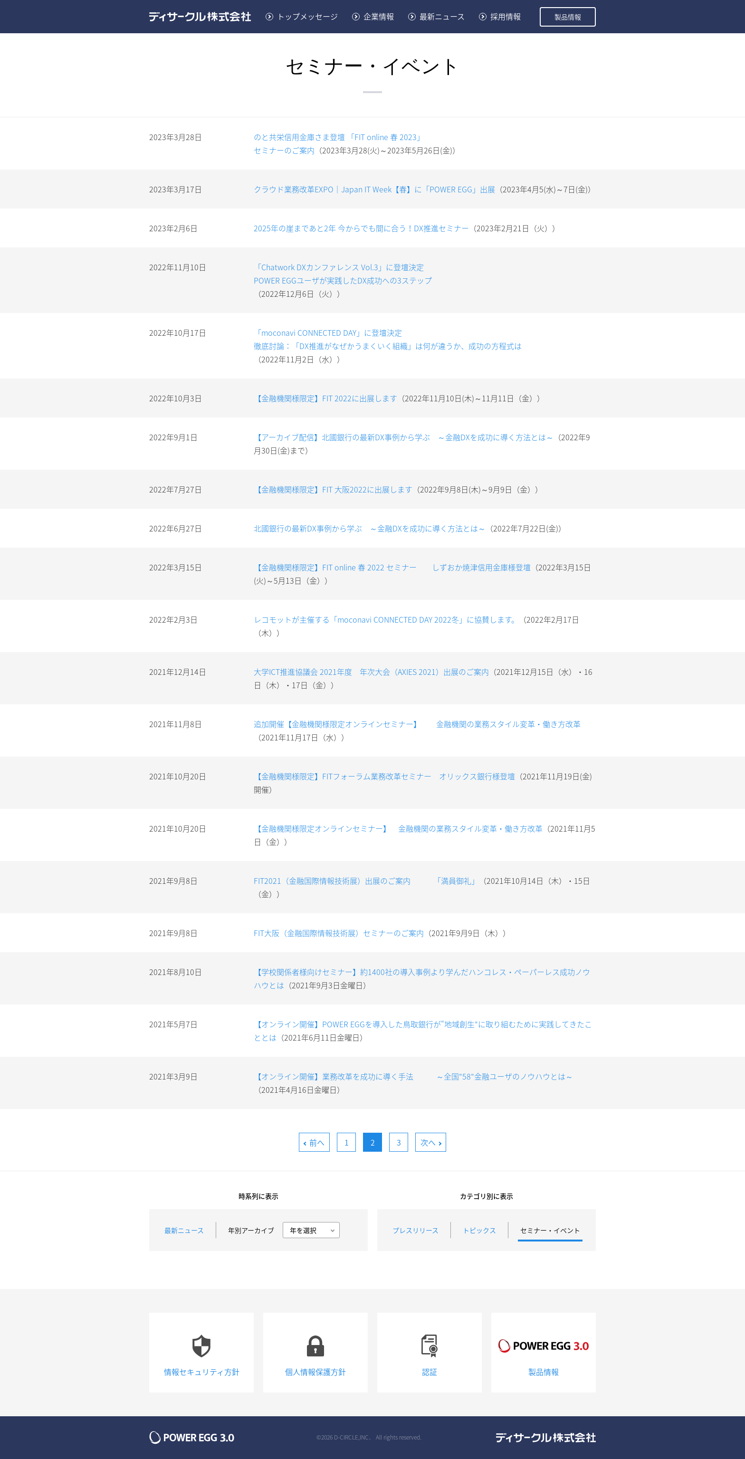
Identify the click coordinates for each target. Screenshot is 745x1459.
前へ (317, 1142)
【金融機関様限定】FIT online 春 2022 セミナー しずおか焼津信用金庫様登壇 (392, 567)
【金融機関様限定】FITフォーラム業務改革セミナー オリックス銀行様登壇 (384, 776)
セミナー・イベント (550, 1230)
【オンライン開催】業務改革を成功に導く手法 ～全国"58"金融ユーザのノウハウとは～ (413, 1076)
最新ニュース (442, 16)
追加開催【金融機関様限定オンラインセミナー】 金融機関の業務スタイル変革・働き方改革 (417, 724)
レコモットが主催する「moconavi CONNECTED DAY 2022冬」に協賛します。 (386, 619)
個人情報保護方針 (315, 1352)
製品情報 (567, 16)
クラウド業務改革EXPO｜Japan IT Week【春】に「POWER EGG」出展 (374, 189)
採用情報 (505, 16)
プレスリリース (415, 1230)
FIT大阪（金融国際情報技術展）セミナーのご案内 (339, 932)
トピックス (479, 1230)
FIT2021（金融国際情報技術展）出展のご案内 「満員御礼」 (366, 880)
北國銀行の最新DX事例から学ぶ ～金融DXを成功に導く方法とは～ (370, 528)
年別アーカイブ (251, 1230)
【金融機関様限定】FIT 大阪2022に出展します (333, 489)
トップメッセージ (307, 16)
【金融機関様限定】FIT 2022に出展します (325, 398)
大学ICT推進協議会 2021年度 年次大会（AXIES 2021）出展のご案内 (371, 671)
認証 (429, 1352)
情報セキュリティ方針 (201, 1352)
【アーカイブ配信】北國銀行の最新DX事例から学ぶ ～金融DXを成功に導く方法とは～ (404, 437)
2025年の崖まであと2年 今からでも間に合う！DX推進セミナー (361, 228)
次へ (428, 1142)
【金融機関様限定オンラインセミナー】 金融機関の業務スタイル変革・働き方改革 (398, 828)
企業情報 (378, 16)
